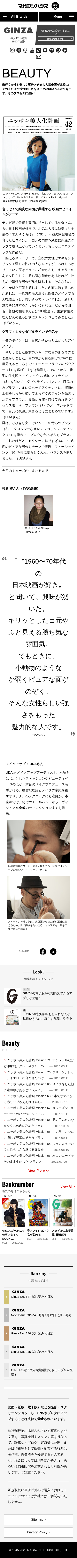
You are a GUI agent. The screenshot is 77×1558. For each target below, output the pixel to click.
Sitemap (37, 1519)
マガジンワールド (38, 6)
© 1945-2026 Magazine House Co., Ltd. (38, 1550)
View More (38, 1170)
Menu (63, 17)
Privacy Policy (37, 1532)
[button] (72, 1216)
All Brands (15, 17)
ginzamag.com (59, 39)
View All (68, 1186)
